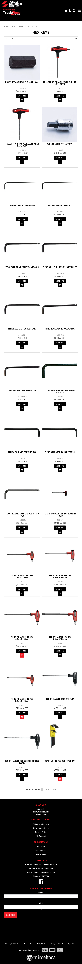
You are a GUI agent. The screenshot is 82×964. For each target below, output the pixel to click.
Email (41, 903)
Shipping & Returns (41, 824)
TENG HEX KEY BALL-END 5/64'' (22, 205)
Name (40, 892)
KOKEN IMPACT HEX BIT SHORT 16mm (22, 82)
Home (6, 27)
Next (55, 789)
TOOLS (13, 27)
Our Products (41, 851)
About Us (41, 847)
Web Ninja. (73, 944)
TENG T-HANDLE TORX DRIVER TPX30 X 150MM (22, 762)
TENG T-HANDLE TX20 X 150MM (60, 699)
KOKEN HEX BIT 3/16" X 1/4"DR (60, 144)
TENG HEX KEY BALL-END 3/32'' (59, 205)
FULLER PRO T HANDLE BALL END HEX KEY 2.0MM (22, 145)
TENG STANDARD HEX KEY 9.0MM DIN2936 (60, 391)
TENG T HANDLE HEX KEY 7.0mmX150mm (60, 638)
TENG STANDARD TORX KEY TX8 (22, 452)
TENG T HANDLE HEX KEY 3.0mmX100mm (60, 576)
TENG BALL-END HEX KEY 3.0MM (22, 329)
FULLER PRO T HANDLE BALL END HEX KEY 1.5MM (59, 83)
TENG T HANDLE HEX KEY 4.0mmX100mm (22, 638)
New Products (41, 814)
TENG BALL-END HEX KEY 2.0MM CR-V (60, 267)
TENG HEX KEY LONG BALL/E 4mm (60, 329)
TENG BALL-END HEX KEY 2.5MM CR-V (22, 267)
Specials (41, 809)
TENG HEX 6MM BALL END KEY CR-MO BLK (22, 515)
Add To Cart (22, 655)
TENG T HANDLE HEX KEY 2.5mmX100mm (22, 576)
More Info (22, 96)
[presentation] (24, 924)
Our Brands (41, 855)
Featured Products (41, 812)
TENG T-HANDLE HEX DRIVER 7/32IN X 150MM (59, 515)
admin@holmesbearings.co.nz (43, 872)
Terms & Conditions (41, 828)
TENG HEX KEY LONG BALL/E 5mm (22, 390)
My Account (41, 836)
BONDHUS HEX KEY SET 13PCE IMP (59, 761)
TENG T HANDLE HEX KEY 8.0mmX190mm (22, 700)
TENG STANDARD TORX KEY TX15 (60, 452)
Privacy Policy (41, 832)
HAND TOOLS (24, 27)
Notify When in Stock (22, 100)
